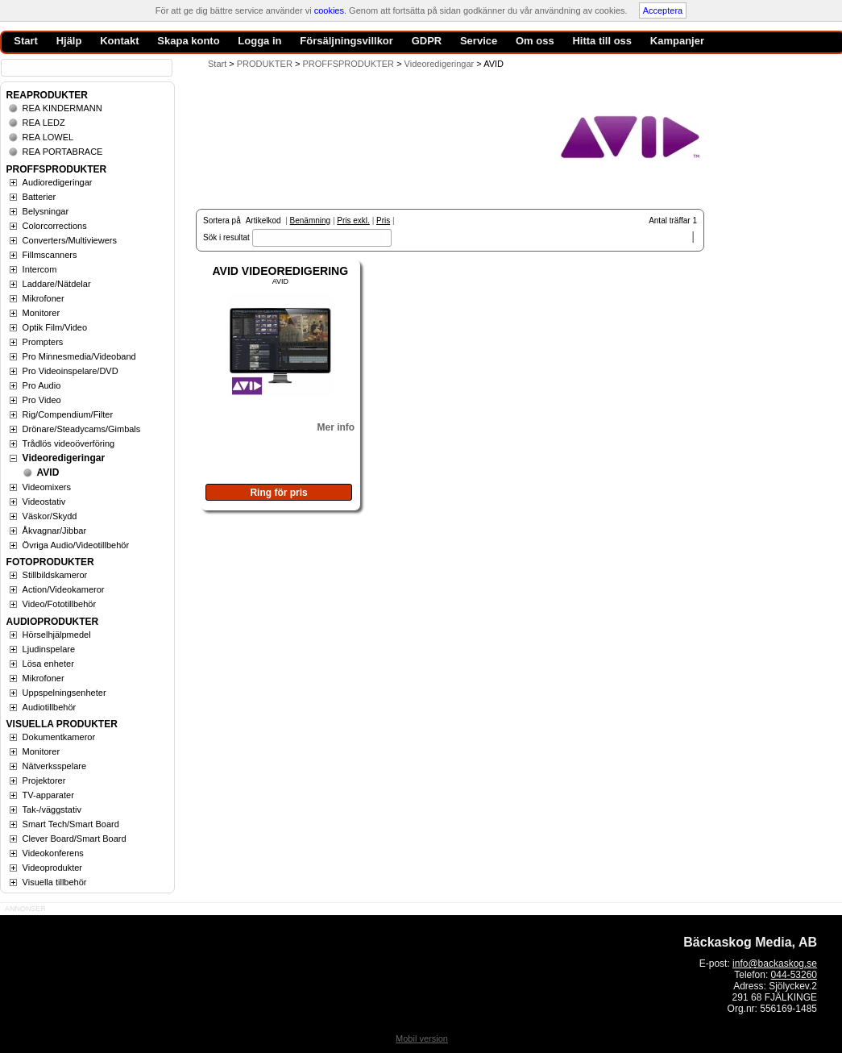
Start (217, 64)
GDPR (427, 41)
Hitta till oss (602, 41)
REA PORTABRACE (63, 151)
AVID (48, 472)
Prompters (43, 342)
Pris (383, 220)
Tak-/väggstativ (52, 809)
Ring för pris (278, 492)
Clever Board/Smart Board (75, 838)
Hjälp (69, 41)
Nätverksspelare (54, 766)
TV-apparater (48, 795)
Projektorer (44, 780)
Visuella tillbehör (55, 882)
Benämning (310, 220)
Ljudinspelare (49, 649)
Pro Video (42, 400)
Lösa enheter (48, 663)
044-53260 (794, 974)
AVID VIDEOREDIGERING (281, 270)
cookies (329, 10)
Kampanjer (677, 41)
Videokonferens (53, 853)
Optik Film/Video (55, 327)
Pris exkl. (353, 220)
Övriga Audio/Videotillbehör (76, 545)
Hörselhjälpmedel (57, 634)
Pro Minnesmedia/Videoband (79, 356)
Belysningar (45, 211)
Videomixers (47, 487)
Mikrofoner (43, 298)
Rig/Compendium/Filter (68, 414)
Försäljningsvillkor (346, 41)
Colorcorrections (55, 226)
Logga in (259, 41)
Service (478, 41)
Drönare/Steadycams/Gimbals (82, 429)
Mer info (336, 427)
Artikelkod (263, 220)
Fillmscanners (50, 255)
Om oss (535, 41)
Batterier (39, 197)
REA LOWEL (48, 137)
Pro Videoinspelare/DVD (70, 371)
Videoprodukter (52, 867)
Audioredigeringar (58, 182)
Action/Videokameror (64, 589)
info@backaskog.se (774, 963)
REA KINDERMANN (62, 108)
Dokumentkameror (59, 737)
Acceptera (663, 10)
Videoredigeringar (64, 458)
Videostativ (44, 501)
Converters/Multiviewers (70, 240)
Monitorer (41, 313)
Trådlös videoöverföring (69, 443)
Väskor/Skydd (50, 516)
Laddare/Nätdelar (57, 284)
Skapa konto (188, 41)
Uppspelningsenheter (64, 692)
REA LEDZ (44, 122)
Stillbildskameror (55, 575)
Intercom (40, 269)
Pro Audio (42, 385)
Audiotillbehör (50, 707)
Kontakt (119, 41)
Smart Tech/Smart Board (71, 824)
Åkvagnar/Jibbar (55, 530)
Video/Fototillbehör (60, 604)
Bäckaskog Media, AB (750, 942)
